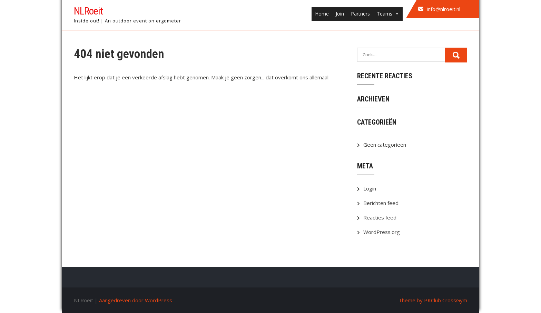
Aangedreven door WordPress (135, 300)
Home (322, 13)
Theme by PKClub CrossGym (433, 300)
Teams (388, 14)
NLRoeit (88, 11)
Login (369, 188)
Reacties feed (379, 217)
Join (340, 13)
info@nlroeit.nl (443, 9)
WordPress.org (381, 231)
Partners (360, 13)
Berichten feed (381, 202)
